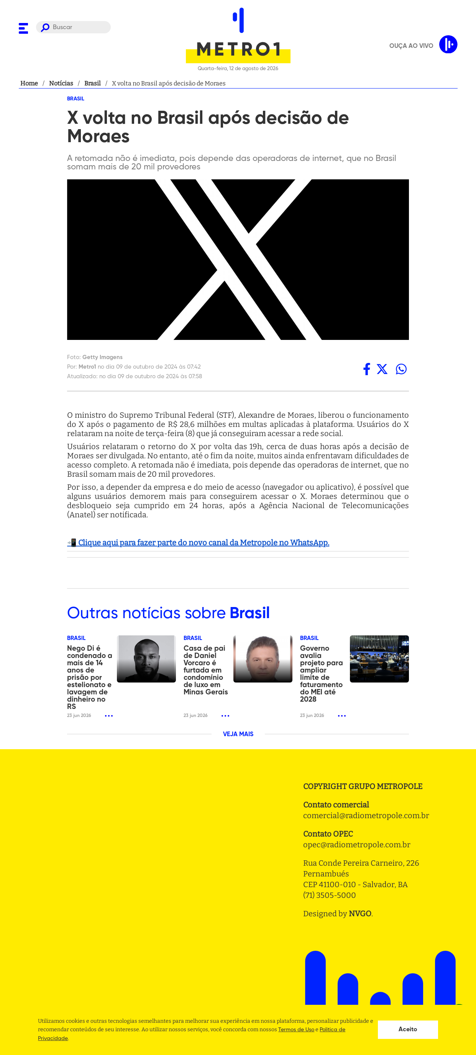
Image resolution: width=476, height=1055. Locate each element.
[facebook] (366, 368)
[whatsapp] (401, 368)
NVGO (360, 913)
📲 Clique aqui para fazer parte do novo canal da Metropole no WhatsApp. (198, 542)
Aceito (408, 1030)
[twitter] (382, 368)
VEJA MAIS (238, 735)
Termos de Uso (296, 1029)
